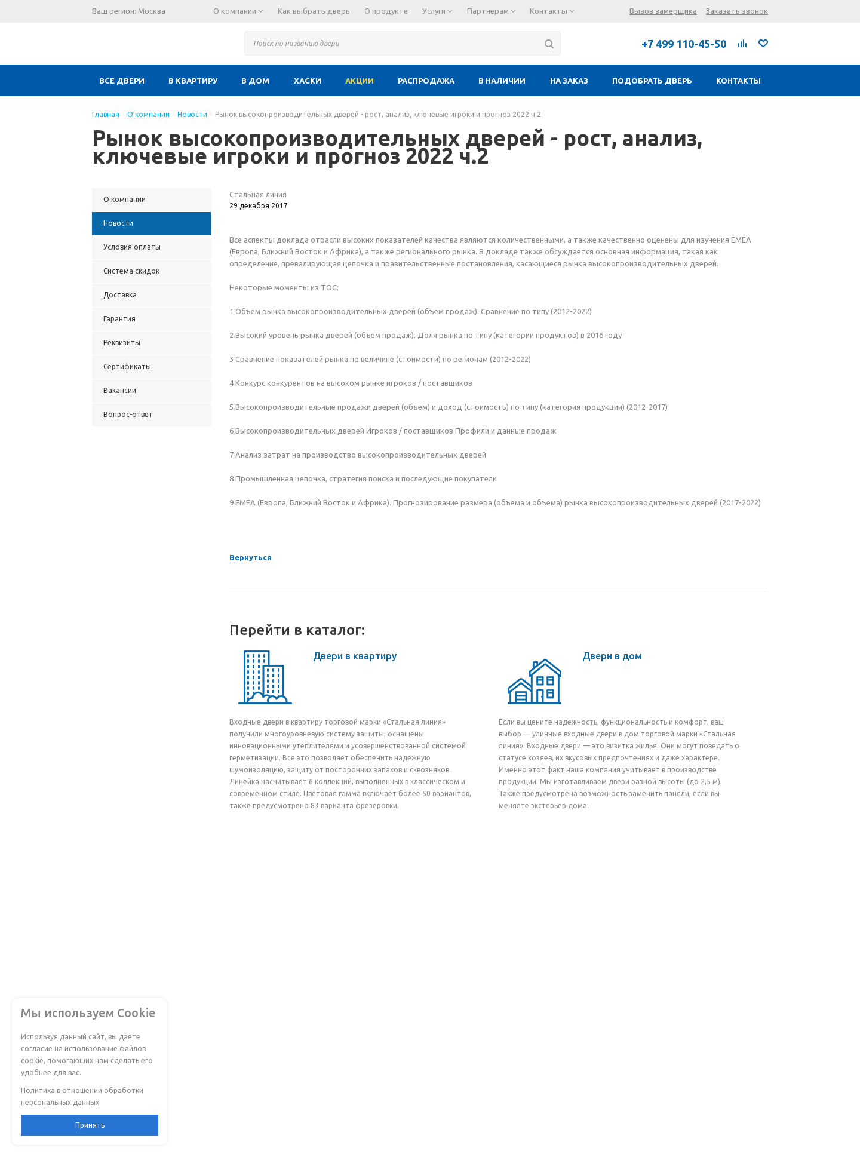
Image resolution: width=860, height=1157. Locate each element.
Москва (151, 11)
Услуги (437, 11)
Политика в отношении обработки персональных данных (82, 1096)
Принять (90, 1125)
